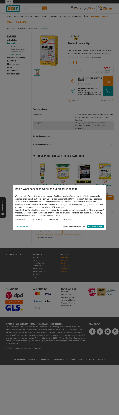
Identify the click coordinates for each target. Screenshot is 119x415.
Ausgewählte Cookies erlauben (74, 226)
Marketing (68, 219)
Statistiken (53, 219)
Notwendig (21, 219)
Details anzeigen (22, 226)
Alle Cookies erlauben (95, 226)
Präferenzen (38, 219)
